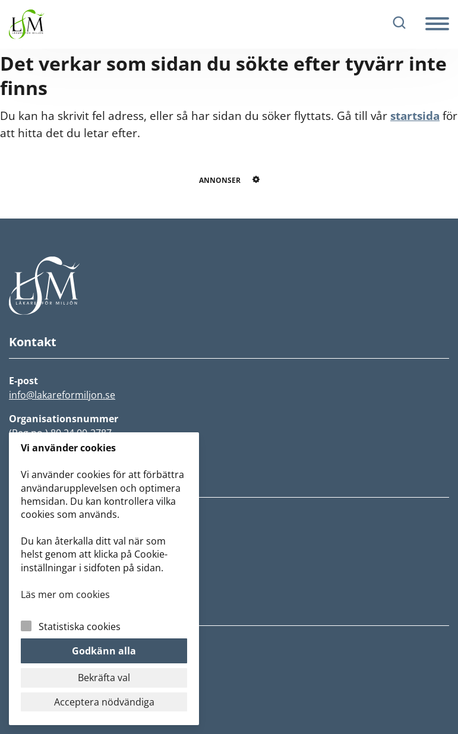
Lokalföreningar (47, 590)
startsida (415, 116)
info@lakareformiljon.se (62, 394)
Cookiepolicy (39, 664)
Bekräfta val (104, 677)
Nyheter (28, 518)
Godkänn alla (104, 650)
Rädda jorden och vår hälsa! (75, 554)
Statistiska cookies (80, 626)
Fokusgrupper (42, 572)
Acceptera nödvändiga (104, 701)
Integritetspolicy (48, 647)
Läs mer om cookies (65, 594)
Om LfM (27, 536)
